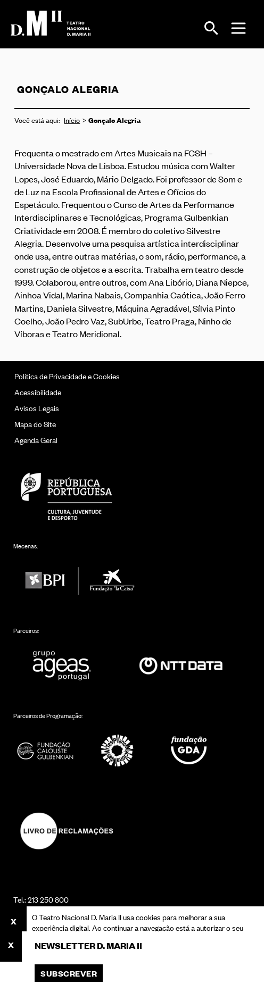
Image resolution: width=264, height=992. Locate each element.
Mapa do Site (35, 423)
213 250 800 (48, 899)
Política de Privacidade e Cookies (67, 375)
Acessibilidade (37, 391)
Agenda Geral (35, 439)
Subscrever (68, 973)
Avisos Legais (36, 407)
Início (72, 120)
